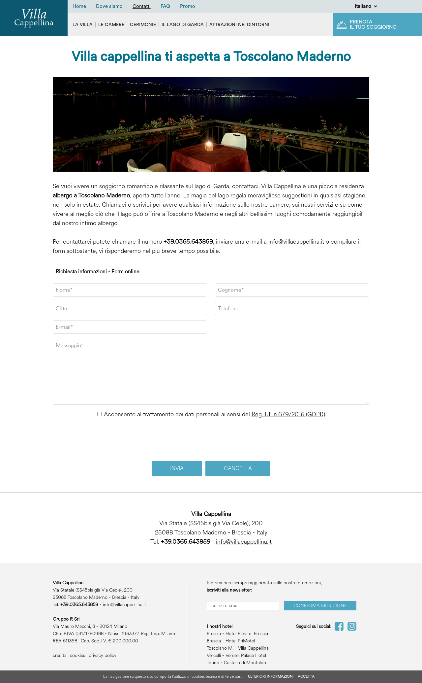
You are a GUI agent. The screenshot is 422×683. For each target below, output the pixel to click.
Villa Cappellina (253, 648)
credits (59, 655)
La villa (83, 24)
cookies (77, 655)
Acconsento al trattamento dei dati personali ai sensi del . (215, 414)
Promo (187, 6)
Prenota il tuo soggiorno (373, 24)
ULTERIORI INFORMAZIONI (270, 676)
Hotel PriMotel (240, 641)
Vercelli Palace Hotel (246, 655)
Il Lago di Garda (183, 24)
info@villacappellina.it (296, 241)
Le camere (111, 24)
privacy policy (102, 655)
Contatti (142, 6)
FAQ (165, 6)
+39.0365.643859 (188, 241)
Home (79, 6)
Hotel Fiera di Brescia (247, 634)
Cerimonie (143, 24)
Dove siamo (109, 6)
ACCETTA (306, 676)
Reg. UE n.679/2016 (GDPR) (288, 414)
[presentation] (211, 440)
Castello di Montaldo (245, 663)
